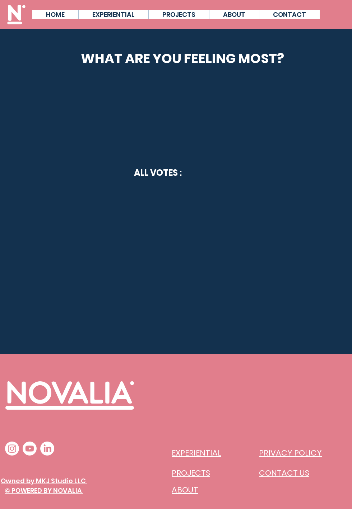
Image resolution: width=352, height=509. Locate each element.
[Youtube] (30, 449)
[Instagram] (12, 449)
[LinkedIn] (47, 449)
